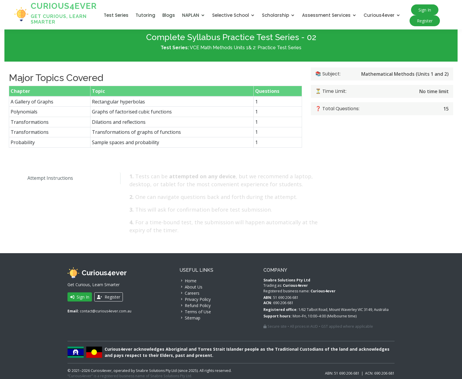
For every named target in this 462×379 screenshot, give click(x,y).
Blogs (168, 15)
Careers (189, 293)
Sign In (424, 10)
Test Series (116, 15)
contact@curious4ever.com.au (105, 311)
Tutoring (145, 15)
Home (188, 281)
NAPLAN (190, 15)
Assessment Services (326, 15)
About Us (190, 287)
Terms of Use (195, 311)
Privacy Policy (195, 299)
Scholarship (275, 15)
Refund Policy (195, 305)
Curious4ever (379, 15)
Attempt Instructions (46, 180)
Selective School (230, 15)
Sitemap (189, 318)
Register (425, 21)
